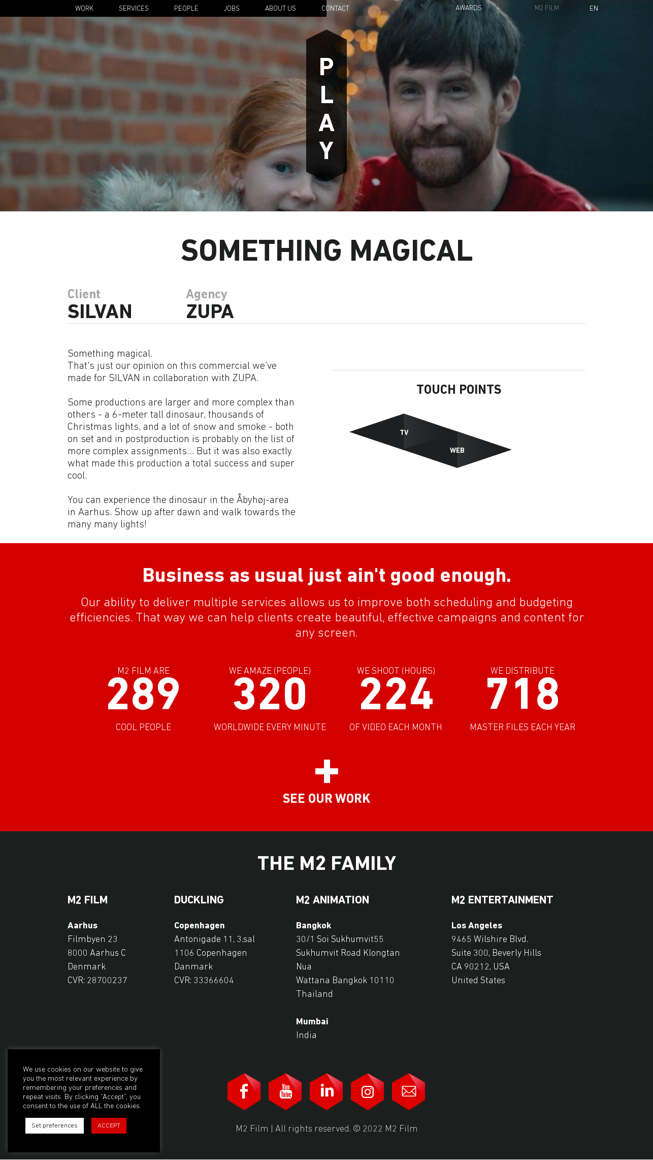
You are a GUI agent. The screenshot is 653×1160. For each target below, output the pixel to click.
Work (84, 9)
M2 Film (547, 8)
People (186, 9)
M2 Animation (332, 900)
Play (326, 106)
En (594, 9)
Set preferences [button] (54, 1125)
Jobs (232, 9)
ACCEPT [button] (108, 1125)
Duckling (199, 900)
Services (134, 9)
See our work (326, 799)
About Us (280, 9)
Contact (335, 9)
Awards (468, 8)
